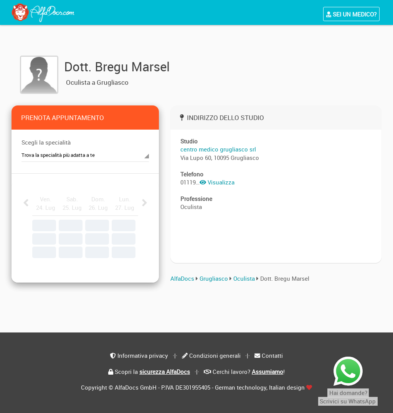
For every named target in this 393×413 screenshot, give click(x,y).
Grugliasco (214, 278)
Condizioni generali (215, 355)
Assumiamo (267, 371)
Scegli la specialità (46, 142)
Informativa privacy (142, 355)
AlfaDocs (182, 278)
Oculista (244, 278)
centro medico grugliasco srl (218, 149)
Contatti (272, 355)
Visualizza (217, 182)
